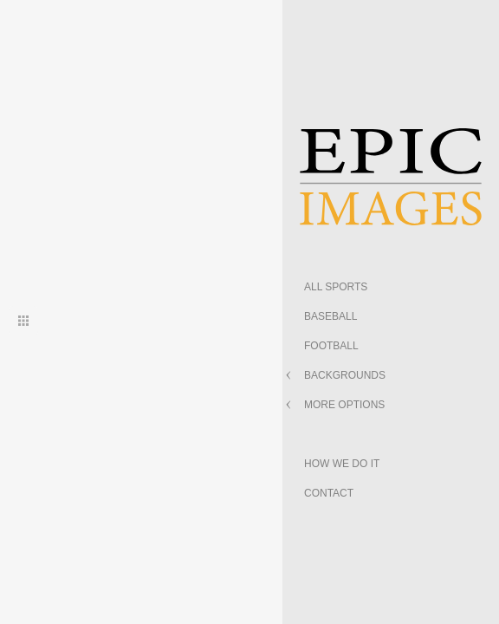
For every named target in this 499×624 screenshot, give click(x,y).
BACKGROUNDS (345, 375)
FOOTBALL (331, 346)
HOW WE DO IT (341, 464)
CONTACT (328, 493)
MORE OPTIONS (344, 405)
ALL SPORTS (335, 287)
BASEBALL (330, 316)
